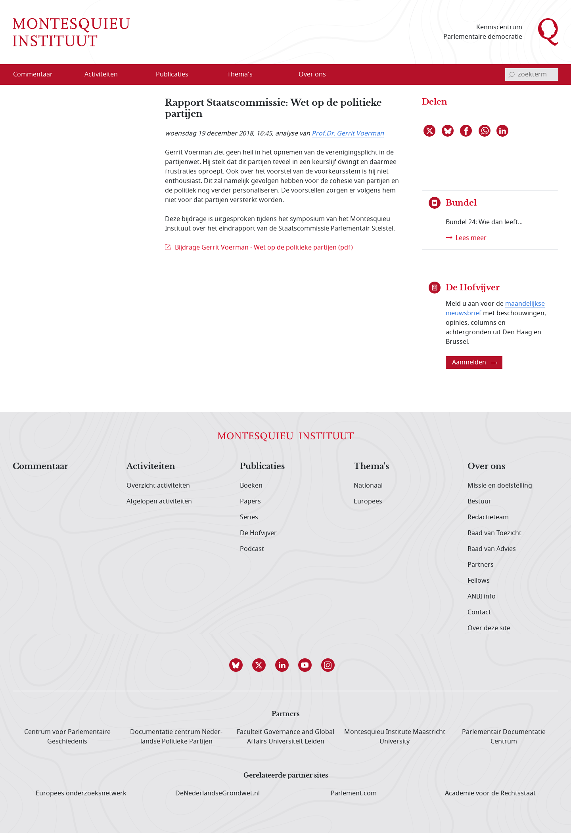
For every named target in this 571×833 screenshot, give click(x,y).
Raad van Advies (492, 549)
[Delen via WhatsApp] (485, 131)
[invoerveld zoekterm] (531, 74)
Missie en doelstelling (500, 485)
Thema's (371, 466)
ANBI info (482, 596)
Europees (368, 501)
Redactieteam (488, 517)
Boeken (251, 485)
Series (249, 517)
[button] (239, 665)
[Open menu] (126, 75)
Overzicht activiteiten (158, 485)
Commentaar (40, 466)
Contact (479, 612)
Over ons (486, 466)
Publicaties (262, 466)
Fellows (479, 580)
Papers (250, 501)
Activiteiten (150, 466)
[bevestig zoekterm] (511, 74)
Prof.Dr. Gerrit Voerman (348, 133)
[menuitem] (38, 74)
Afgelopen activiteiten (159, 501)
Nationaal (368, 485)
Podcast (252, 549)
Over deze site (489, 628)
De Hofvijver (258, 533)
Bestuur (479, 501)
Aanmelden (475, 362)
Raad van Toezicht (494, 533)
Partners (481, 565)
